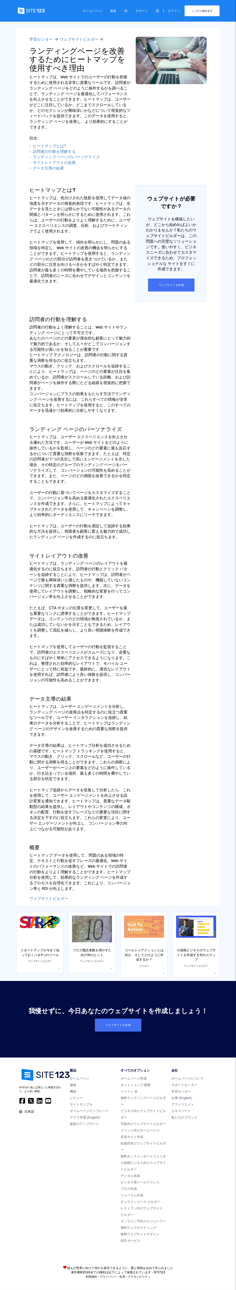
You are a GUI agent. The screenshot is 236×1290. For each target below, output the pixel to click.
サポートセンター (184, 1085)
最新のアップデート (84, 1124)
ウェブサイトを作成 (171, 285)
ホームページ (92, 10)
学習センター (41, 39)
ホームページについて (187, 1079)
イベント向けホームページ (140, 1131)
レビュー (76, 1098)
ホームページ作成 (134, 1079)
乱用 (122, 1277)
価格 (113, 10)
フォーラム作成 (132, 1195)
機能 (73, 1092)
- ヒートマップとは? (47, 146)
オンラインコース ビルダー (140, 1202)
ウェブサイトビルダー (79, 39)
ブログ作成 (129, 1189)
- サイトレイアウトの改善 (52, 162)
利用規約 (91, 1277)
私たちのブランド (184, 1118)
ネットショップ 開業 (136, 1085)
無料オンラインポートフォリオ (143, 1157)
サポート (141, 10)
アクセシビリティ (139, 1277)
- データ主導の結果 (46, 168)
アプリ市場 (85, 1118)
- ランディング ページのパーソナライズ (64, 157)
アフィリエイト (182, 1105)
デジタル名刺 (130, 1176)
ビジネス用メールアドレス (140, 1182)
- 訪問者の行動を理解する (52, 151)
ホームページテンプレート (89, 1111)
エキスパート (181, 1111)
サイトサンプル (81, 1105)
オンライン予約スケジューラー (143, 1221)
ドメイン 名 (129, 1092)
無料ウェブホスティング (138, 1228)
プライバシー (108, 1277)
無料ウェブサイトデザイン (140, 1234)
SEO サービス (130, 1241)
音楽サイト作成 (132, 1137)
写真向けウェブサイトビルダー (143, 1124)
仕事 (181, 1098)
